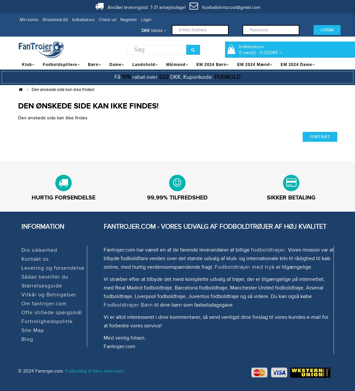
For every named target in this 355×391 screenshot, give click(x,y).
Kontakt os (35, 259)
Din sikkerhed (39, 250)
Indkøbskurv (83, 19)
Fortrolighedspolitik (47, 321)
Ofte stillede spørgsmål (51, 312)
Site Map (32, 330)
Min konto (29, 19)
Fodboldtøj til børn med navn (94, 371)
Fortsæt (320, 136)
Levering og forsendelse (53, 268)
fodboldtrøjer (268, 250)
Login (146, 19)
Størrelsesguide (41, 286)
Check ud (107, 19)
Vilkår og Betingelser (48, 294)
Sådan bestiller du (44, 277)
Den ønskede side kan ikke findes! (63, 89)
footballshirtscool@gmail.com (225, 7)
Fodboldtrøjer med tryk (245, 267)
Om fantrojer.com (43, 303)
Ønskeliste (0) (55, 19)
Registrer (128, 19)
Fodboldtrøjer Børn (128, 305)
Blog (27, 339)
